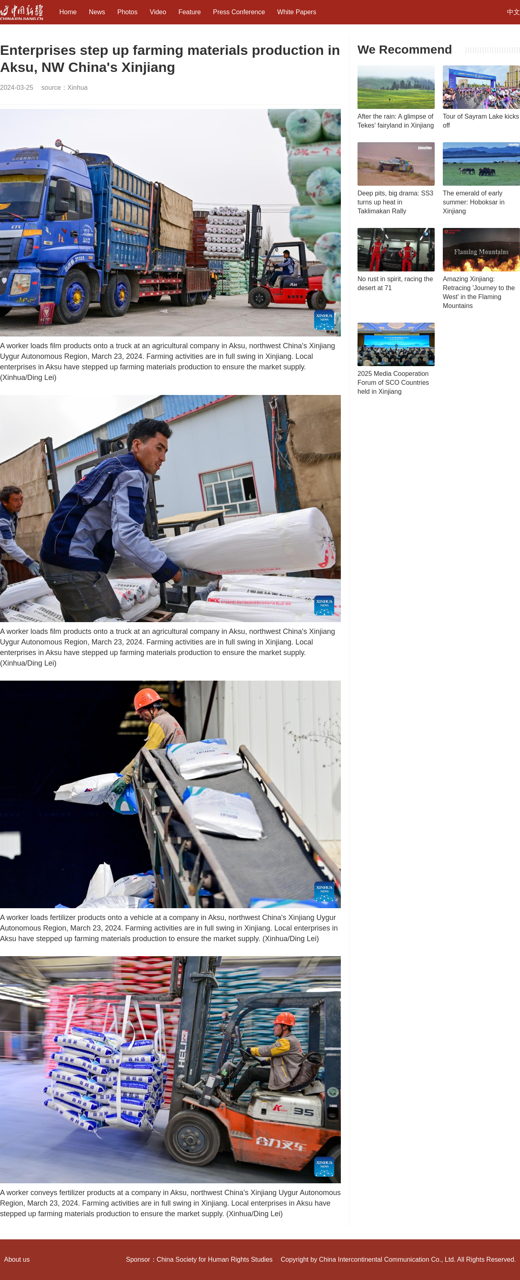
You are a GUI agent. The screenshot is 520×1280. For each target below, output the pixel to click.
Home (68, 12)
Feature (189, 12)
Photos (127, 12)
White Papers (296, 12)
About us (17, 1259)
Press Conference (239, 12)
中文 (513, 12)
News (97, 12)
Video (158, 12)
